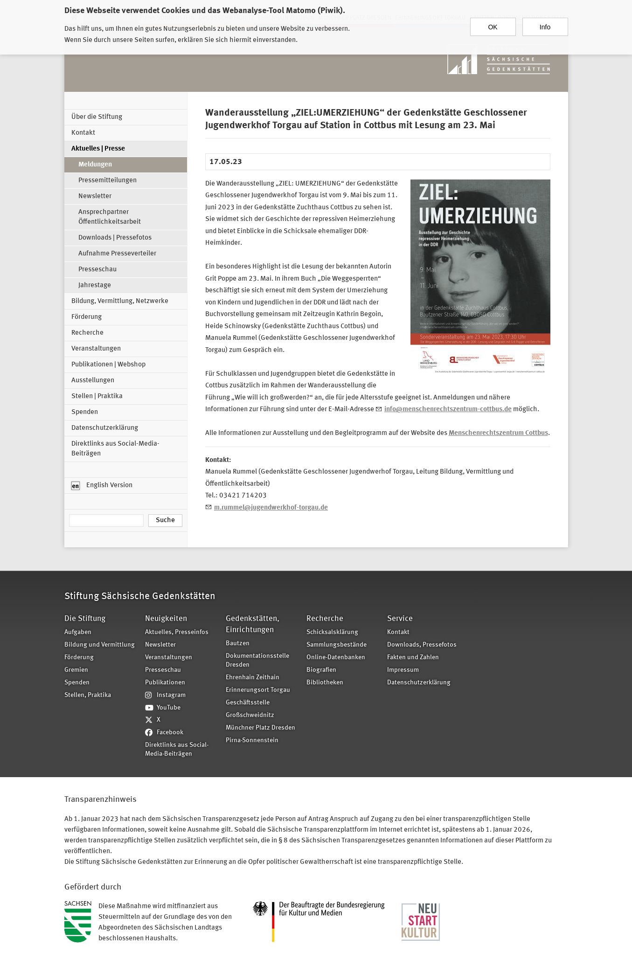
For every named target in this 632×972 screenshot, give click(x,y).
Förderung (86, 317)
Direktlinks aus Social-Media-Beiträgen (115, 449)
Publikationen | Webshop (108, 364)
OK (492, 23)
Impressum (403, 670)
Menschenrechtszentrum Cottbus (498, 433)
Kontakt (83, 133)
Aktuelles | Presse (98, 148)
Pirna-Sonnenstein (252, 741)
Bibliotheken (324, 683)
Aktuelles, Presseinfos (176, 632)
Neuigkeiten (166, 619)
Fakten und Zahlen (413, 658)
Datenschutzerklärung (104, 428)
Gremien (76, 670)
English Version (101, 486)
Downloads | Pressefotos (115, 237)
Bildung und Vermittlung (99, 645)
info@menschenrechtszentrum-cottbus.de (448, 409)
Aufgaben (77, 632)
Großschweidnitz (250, 715)
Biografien (321, 670)
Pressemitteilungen (107, 180)
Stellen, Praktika (87, 695)
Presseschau (97, 269)
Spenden (84, 412)
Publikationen (165, 683)
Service (400, 619)
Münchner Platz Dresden (260, 728)
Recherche (87, 333)
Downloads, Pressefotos (422, 645)
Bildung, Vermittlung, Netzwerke (119, 301)
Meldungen (95, 164)
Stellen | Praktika (97, 396)
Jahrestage (94, 285)
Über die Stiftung (96, 117)
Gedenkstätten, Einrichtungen (252, 624)
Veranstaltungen (96, 348)
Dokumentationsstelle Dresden (257, 660)
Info (545, 23)
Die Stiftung (84, 619)
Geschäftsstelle (248, 703)
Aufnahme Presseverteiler (117, 253)
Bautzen (238, 644)
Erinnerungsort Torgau (258, 690)
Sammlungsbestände (336, 645)
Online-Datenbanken (335, 658)
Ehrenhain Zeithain (252, 678)
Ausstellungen (92, 380)
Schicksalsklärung (332, 632)
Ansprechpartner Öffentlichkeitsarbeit (109, 217)
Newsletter (94, 196)
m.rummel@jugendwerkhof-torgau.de (271, 507)
